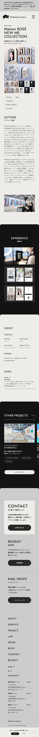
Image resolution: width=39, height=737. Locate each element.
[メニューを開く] (33, 16)
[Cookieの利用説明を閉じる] (34, 732)
